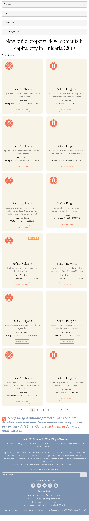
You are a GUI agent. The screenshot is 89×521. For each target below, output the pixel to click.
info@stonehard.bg (53, 499)
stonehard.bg (35, 499)
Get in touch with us (50, 426)
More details (22, 110)
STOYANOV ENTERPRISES (65, 465)
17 (61, 410)
